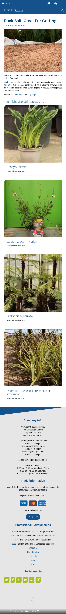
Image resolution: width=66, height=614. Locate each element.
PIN (25, 580)
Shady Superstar (17, 167)
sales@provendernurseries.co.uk (33, 460)
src (62, 10)
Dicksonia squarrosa (20, 316)
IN (19, 580)
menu (7, 3)
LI (6, 580)
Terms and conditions (33, 511)
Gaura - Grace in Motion (22, 241)
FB (13, 580)
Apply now (33, 517)
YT (31, 580)
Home (48, 3)
